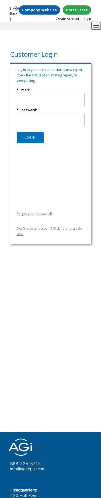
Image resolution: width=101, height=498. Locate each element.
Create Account (67, 18)
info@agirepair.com (28, 469)
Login (87, 18)
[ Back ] (13, 13)
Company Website (39, 9)
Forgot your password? (34, 213)
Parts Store (77, 9)
